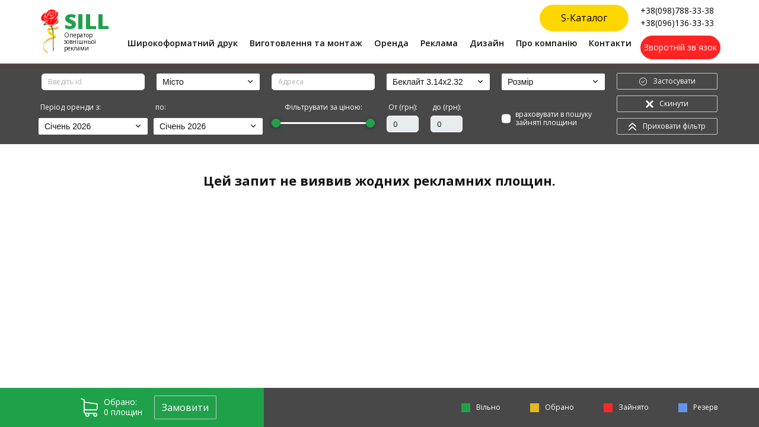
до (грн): (446, 107)
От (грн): (402, 107)
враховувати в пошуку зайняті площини (560, 119)
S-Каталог (584, 17)
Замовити (185, 407)
